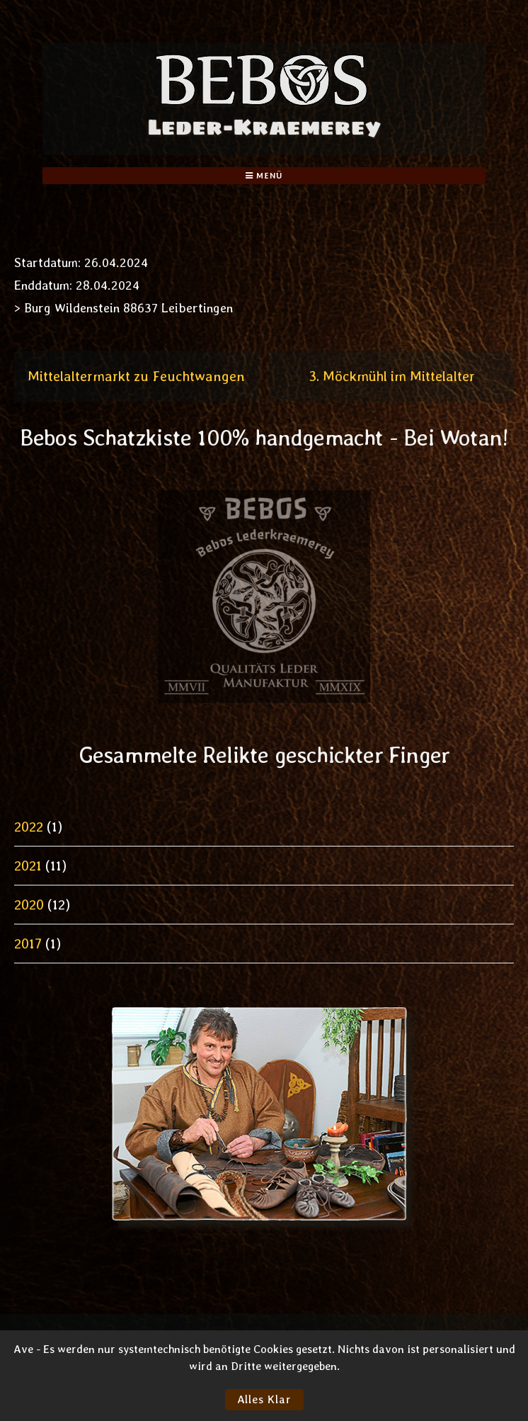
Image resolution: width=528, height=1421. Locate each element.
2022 (28, 826)
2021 (28, 865)
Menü (264, 176)
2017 (28, 943)
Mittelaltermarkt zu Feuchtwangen (136, 376)
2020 (29, 904)
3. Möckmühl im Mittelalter (392, 376)
